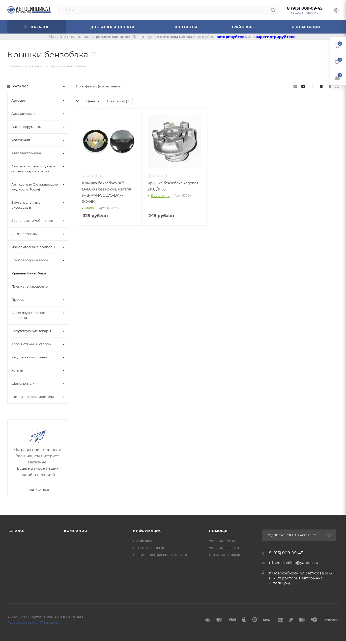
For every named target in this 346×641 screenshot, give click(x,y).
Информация (147, 531)
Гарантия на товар (148, 548)
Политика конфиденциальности (160, 555)
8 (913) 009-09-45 (305, 8)
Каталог (16, 531)
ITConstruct (49, 622)
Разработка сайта (22, 622)
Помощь (218, 531)
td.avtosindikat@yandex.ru (293, 562)
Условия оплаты (222, 541)
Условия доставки (224, 548)
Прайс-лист (142, 541)
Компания (75, 531)
